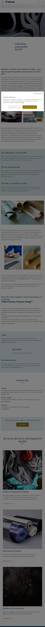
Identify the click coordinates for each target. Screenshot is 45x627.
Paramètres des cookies (15, 107)
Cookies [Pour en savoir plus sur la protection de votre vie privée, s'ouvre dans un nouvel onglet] (22, 102)
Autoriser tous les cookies (29, 107)
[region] (22, 101)
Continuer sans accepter (38, 93)
